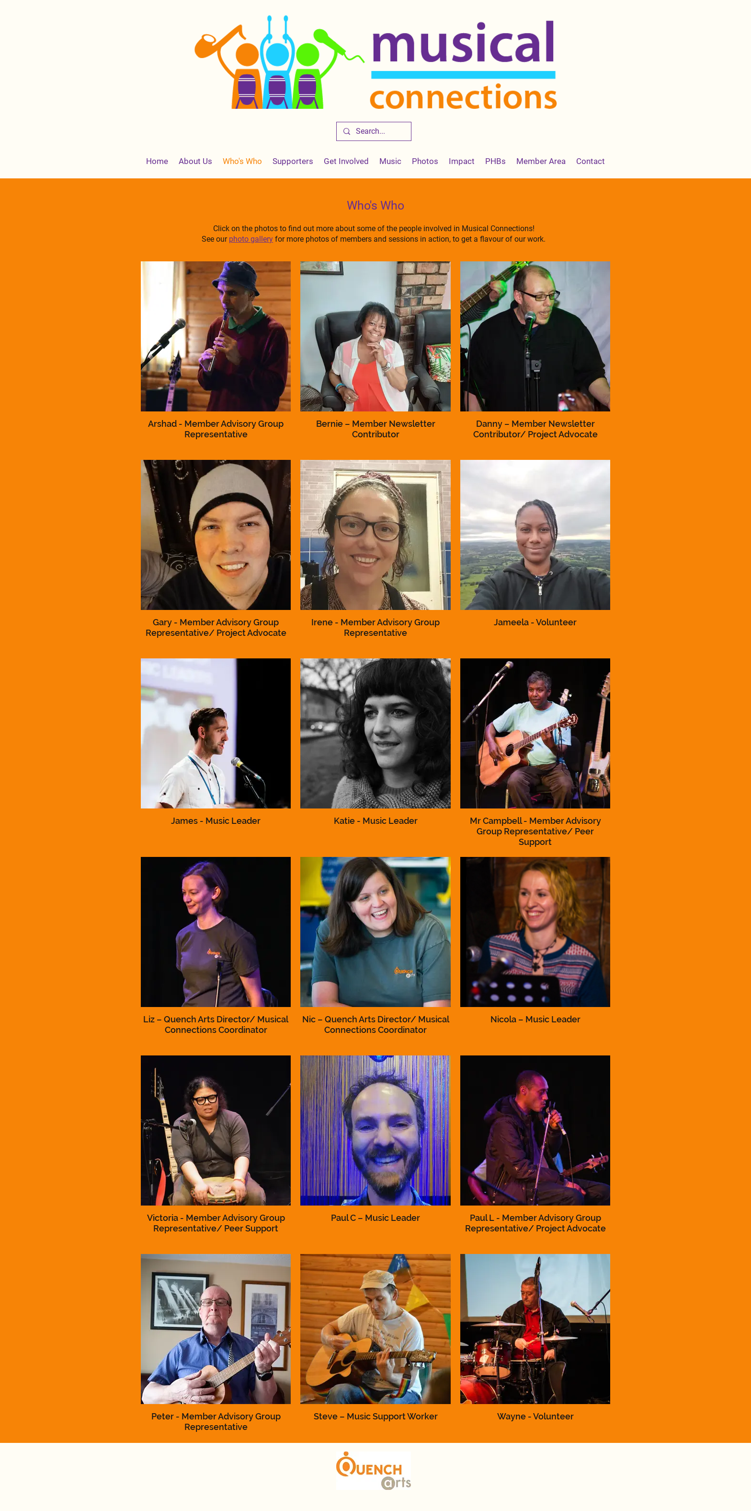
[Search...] (373, 131)
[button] (462, 161)
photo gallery (251, 239)
